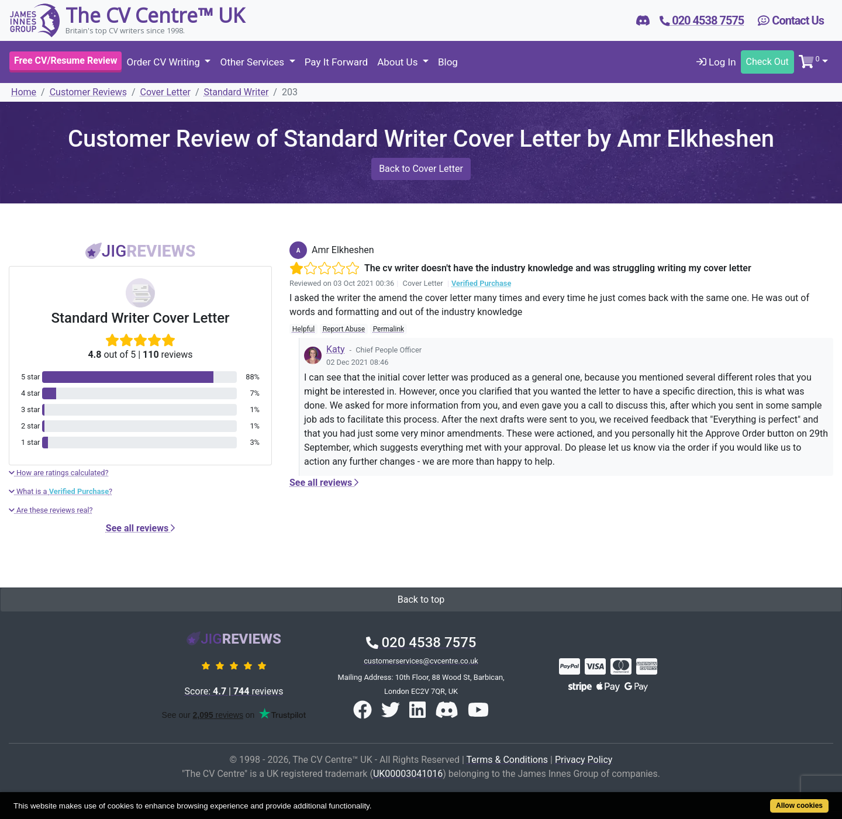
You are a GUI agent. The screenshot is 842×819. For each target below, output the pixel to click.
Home (23, 92)
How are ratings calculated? (59, 472)
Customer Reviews (88, 92)
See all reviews (140, 528)
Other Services (253, 62)
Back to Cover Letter (421, 168)
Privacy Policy (584, 759)
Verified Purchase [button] (481, 283)
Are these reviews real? (51, 510)
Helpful (303, 329)
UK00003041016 (408, 773)
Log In (716, 62)
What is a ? (60, 491)
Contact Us (791, 20)
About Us (398, 62)
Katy (335, 349)
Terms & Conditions (507, 759)
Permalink (389, 329)
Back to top (421, 599)
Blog (448, 62)
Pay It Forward (336, 62)
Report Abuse (344, 329)
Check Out (767, 61)
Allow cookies (799, 805)
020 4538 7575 (421, 642)
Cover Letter (165, 92)
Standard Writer (236, 92)
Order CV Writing (164, 62)
